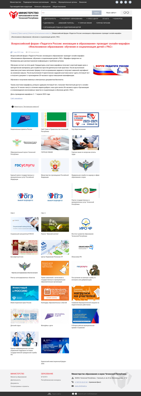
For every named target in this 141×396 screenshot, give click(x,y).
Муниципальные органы (68, 2)
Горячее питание (103, 23)
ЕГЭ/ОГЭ (106, 19)
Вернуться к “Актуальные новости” (26, 107)
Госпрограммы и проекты (20, 386)
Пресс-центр (93, 19)
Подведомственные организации (36, 2)
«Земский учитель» (66, 23)
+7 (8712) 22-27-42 (81, 382)
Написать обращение (42, 7)
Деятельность (50, 19)
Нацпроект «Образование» (72, 19)
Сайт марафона (16, 98)
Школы (53, 2)
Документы (49, 23)
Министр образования (18, 377)
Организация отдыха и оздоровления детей (62, 27)
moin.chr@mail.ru (81, 386)
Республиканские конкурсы (51, 380)
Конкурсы (118, 19)
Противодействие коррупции (21, 7)
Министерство (15, 2)
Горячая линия (85, 23)
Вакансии (83, 2)
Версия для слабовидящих (87, 394)
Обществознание (59, 7)
